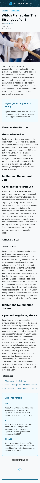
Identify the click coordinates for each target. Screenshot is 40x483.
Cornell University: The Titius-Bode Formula (20, 385)
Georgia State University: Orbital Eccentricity (21, 388)
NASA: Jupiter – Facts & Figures (16, 381)
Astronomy (15, 11)
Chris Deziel (8, 24)
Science (5, 11)
